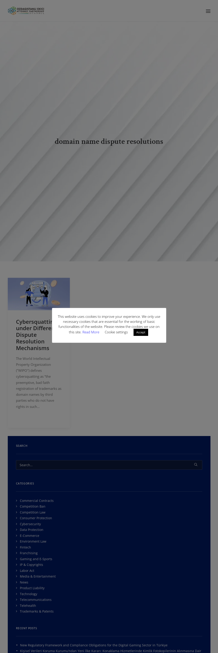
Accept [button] (140, 332)
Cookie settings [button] (116, 332)
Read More (91, 332)
